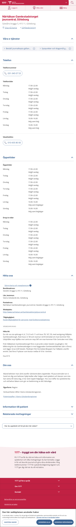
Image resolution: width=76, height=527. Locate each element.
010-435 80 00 (14, 142)
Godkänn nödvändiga (63, 522)
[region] (38, 518)
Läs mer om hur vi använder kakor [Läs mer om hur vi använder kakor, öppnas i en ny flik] (48, 517)
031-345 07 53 (14, 73)
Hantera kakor (10, 522)
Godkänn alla (44, 522)
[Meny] (63, 7)
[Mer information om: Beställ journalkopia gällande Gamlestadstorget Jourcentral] (34, 48)
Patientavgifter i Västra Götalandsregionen (20, 396)
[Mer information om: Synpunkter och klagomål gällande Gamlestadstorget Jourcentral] (70, 48)
